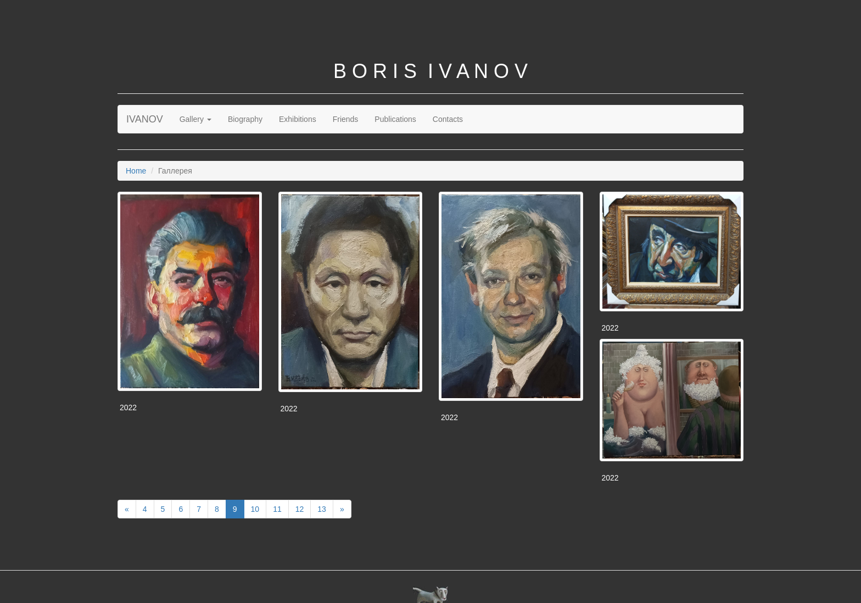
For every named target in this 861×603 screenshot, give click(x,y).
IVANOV (144, 119)
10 (255, 509)
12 (299, 509)
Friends (346, 119)
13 (321, 509)
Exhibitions (297, 119)
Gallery (195, 119)
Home (136, 170)
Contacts (448, 119)
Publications (395, 119)
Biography (245, 119)
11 (277, 509)
